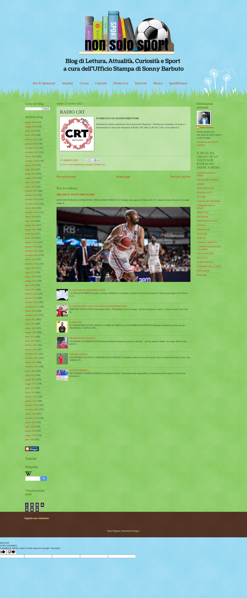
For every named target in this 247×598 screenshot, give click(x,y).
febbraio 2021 (31, 397)
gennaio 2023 (31, 298)
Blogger (135, 531)
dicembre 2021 (31, 354)
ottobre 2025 (30, 156)
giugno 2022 (30, 328)
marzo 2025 (30, 186)
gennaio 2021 (31, 401)
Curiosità (101, 83)
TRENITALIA (203, 229)
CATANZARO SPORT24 (208, 180)
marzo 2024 (30, 238)
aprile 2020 (30, 439)
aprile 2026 (30, 131)
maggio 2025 (30, 178)
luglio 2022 (30, 324)
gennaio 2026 (31, 144)
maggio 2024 (30, 229)
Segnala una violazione (36, 518)
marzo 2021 (30, 392)
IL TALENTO (76, 322)
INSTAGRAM (203, 271)
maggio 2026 (30, 126)
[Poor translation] (11, 552)
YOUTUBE (202, 234)
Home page (123, 176)
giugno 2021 (30, 379)
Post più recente (66, 176)
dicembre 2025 (31, 148)
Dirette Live (120, 83)
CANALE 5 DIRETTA (207, 242)
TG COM (201, 197)
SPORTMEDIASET (205, 188)
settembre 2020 (31, 418)
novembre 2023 (32, 255)
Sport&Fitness (178, 83)
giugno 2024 (30, 225)
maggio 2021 (30, 384)
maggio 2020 (30, 435)
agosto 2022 (30, 319)
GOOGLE (201, 225)
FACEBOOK (202, 217)
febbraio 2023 (31, 294)
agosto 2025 (30, 165)
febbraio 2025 (31, 191)
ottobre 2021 (30, 362)
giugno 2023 (30, 276)
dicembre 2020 (31, 405)
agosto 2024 (30, 216)
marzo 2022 (30, 341)
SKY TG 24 (202, 258)
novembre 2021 (32, 358)
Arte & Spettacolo (43, 83)
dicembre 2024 (31, 199)
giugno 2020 (30, 431)
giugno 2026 (30, 122)
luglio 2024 (30, 221)
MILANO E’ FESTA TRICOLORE (76, 194)
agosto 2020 (30, 422)
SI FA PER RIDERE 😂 (80, 370)
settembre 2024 (31, 212)
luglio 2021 (30, 375)
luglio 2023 (30, 272)
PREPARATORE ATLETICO (82, 338)
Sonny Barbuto (207, 127)
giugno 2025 (30, 174)
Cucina (84, 83)
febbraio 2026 (31, 139)
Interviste (141, 83)
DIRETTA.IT (202, 212)
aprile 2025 (30, 182)
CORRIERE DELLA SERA (209, 266)
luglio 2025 (30, 169)
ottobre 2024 (30, 208)
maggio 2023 (30, 281)
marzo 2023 (30, 289)
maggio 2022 (30, 332)
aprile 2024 (30, 234)
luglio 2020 (30, 426)
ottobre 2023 (30, 259)
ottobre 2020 (30, 414)
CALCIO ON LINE (205, 253)
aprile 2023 (30, 285)
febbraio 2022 (31, 345)
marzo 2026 (30, 135)
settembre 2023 (31, 264)
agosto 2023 (30, 268)
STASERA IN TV (204, 192)
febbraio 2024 (31, 242)
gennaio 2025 (31, 195)
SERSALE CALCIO (79, 354)
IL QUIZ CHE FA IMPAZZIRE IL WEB (87, 290)
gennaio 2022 (31, 349)
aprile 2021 (30, 388)
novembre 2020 (32, 409)
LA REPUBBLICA (205, 262)
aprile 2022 (30, 336)
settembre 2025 (31, 161)
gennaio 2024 (31, 247)
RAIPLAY (201, 238)
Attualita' (67, 83)
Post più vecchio (180, 176)
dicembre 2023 (31, 251)
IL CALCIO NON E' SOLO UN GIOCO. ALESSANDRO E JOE (98, 306)
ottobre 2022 (30, 311)
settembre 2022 (31, 315)
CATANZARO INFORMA (208, 201)
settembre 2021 (31, 366)
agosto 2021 (30, 371)
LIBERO (201, 184)
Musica (158, 83)
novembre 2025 (32, 152)
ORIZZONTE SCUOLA (207, 221)
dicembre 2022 (31, 302)
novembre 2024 (32, 204)
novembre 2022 (32, 307)
